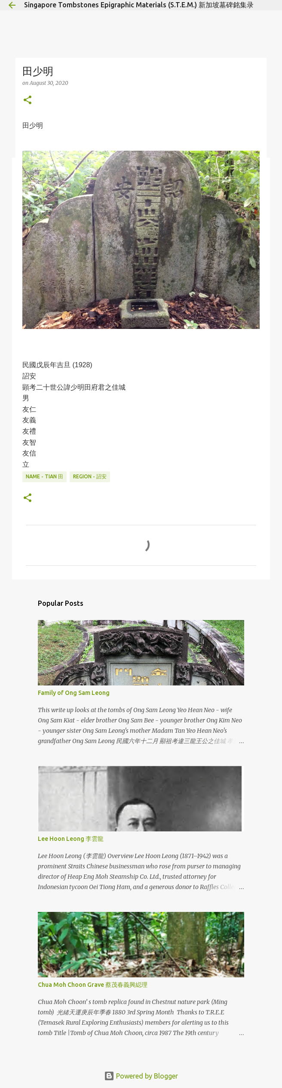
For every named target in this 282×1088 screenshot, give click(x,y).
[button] (27, 100)
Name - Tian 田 (44, 476)
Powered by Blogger (141, 1076)
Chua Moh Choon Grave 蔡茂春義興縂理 (92, 984)
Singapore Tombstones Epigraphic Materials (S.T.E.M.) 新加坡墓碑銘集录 (139, 5)
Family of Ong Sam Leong (74, 692)
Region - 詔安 (90, 476)
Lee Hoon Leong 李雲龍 (71, 838)
